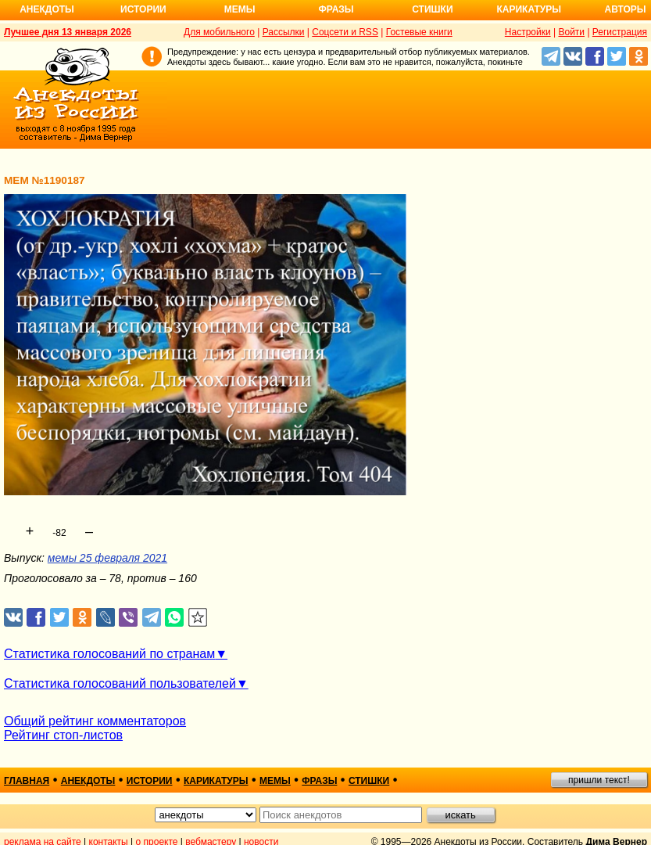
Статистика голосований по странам (109, 653)
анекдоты (88, 780)
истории (150, 780)
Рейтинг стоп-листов (63, 735)
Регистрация (619, 32)
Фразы (335, 9)
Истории (143, 9)
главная (26, 780)
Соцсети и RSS (345, 32)
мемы (275, 780)
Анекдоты (47, 9)
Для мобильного (219, 32)
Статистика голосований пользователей (120, 683)
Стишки (432, 9)
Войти (571, 32)
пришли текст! (599, 780)
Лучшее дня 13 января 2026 (67, 32)
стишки (369, 780)
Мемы (240, 9)
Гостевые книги (419, 32)
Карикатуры (528, 9)
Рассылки (284, 32)
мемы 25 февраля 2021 (107, 558)
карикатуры (216, 780)
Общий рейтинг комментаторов (95, 721)
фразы (319, 780)
